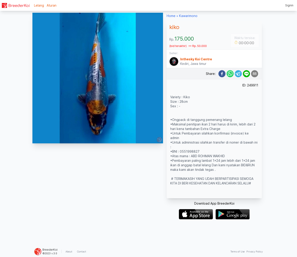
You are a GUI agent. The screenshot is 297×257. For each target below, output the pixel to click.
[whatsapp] (230, 73)
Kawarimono (188, 16)
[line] (246, 73)
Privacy (254, 251)
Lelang (39, 5)
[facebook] (222, 73)
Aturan (51, 5)
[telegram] (238, 73)
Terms (237, 251)
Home (171, 16)
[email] (254, 73)
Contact (81, 251)
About (69, 251)
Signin (289, 5)
